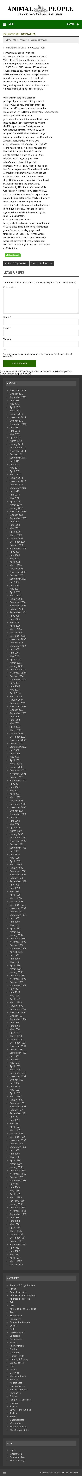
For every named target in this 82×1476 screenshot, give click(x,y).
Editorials (15, 1336)
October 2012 (16, 420)
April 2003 (15, 726)
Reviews (14, 1403)
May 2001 (15, 790)
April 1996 (15, 965)
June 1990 (15, 1153)
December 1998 (18, 871)
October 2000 (16, 810)
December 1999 (18, 837)
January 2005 (16, 666)
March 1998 (16, 898)
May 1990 (15, 1157)
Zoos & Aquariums (19, 1430)
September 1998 (18, 881)
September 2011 (18, 457)
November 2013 (18, 390)
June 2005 (15, 652)
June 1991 (15, 1120)
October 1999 (16, 844)
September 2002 (18, 747)
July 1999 (14, 851)
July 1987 (14, 1248)
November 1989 (18, 1174)
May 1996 (15, 962)
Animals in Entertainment (22, 1295)
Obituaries (15, 1393)
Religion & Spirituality (21, 1399)
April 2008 (15, 562)
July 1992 (14, 1083)
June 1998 (15, 888)
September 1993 (18, 1053)
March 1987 (16, 1261)
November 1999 (18, 841)
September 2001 (18, 780)
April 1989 (15, 1194)
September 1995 (18, 985)
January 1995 (16, 1005)
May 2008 (15, 558)
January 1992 (16, 1100)
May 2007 (15, 589)
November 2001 (18, 773)
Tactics (13, 1413)
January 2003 (16, 733)
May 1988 (15, 1224)
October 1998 (16, 878)
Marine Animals (18, 1376)
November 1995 (18, 979)
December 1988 (18, 1207)
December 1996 (18, 938)
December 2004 (18, 669)
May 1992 (15, 1090)
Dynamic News (71, 1473)
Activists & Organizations (16, 263)
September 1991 (18, 1113)
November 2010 (18, 481)
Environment (16, 1339)
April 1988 (15, 1227)
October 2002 (16, 743)
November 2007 (18, 572)
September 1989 (18, 1180)
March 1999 (16, 864)
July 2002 (14, 750)
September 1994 (18, 1019)
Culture (14, 1325)
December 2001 (18, 770)
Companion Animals (20, 1322)
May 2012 (15, 434)
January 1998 (16, 901)
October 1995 (16, 982)
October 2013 (16, 394)
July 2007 (14, 582)
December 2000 (18, 804)
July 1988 (14, 1217)
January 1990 (16, 1167)
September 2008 (18, 548)
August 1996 (16, 952)
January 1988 (16, 1234)
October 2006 (16, 609)
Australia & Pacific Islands (23, 1309)
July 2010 (14, 491)
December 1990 (18, 1137)
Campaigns (15, 1319)
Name (7, 317)
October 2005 (16, 642)
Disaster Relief (17, 1332)
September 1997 (18, 915)
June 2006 (15, 619)
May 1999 (15, 858)
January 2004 (16, 699)
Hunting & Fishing (19, 1359)
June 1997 (15, 921)
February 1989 (17, 1200)
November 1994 (18, 1012)
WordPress (55, 1473)
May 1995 (15, 995)
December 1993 (18, 1042)
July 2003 (14, 716)
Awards (13, 1312)
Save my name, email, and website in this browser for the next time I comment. (37, 355)
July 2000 (14, 817)
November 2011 (18, 451)
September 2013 (18, 397)
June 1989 (15, 1187)
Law (33, 263)
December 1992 (18, 1073)
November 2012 (18, 417)
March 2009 (16, 535)
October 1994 (16, 1016)
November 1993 (18, 1046)
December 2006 (18, 602)
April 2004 (15, 693)
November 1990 (18, 1140)
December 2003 (18, 703)
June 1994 (15, 1026)
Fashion (13, 1349)
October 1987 (16, 1241)
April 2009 (15, 531)
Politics (13, 1396)
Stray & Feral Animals (20, 1409)
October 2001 (16, 777)
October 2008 (16, 545)
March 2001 (16, 797)
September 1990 (18, 1147)
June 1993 (15, 1059)
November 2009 (18, 511)
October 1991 (16, 1110)
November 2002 (18, 740)
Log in (13, 1450)
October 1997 (16, 911)
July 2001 (14, 784)
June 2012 (15, 431)
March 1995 (16, 1002)
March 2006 (16, 629)
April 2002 (15, 760)
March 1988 (16, 1231)
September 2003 (18, 713)
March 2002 (16, 763)
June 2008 (15, 555)
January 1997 (16, 935)
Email (7, 328)
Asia (12, 1305)
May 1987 (15, 1254)
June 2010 (15, 494)
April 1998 (15, 895)
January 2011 (16, 478)
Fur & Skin (15, 1352)
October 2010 (16, 484)
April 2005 (15, 659)
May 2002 (15, 757)
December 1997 (18, 905)
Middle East (16, 1383)
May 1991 (15, 1123)
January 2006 (16, 632)
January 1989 (16, 1204)
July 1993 (14, 1056)
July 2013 (14, 400)
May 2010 (15, 498)
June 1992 (15, 1086)
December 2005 (18, 636)
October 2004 (16, 676)
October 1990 (16, 1143)
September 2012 (18, 424)
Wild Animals (16, 1423)
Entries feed (16, 1454)
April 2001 (15, 794)
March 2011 (16, 474)
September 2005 (18, 646)
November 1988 (18, 1211)
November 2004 (18, 673)
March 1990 (16, 1163)
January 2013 (16, 414)
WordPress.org (17, 1460)
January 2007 (16, 599)
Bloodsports (16, 1315)
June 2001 (15, 787)
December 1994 (18, 1009)
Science (13, 1406)
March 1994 (16, 1036)
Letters (13, 1369)
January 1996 (16, 972)
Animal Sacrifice (18, 1292)
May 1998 (15, 891)
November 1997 (18, 908)
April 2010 (15, 501)
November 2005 (18, 639)
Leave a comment (39, 40)
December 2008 (18, 541)
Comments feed (18, 1457)
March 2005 (16, 663)
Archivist (23, 40)
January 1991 (16, 1133)
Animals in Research (20, 1299)
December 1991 (18, 1103)
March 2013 (16, 410)
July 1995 (14, 989)
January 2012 (16, 444)
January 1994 (16, 1039)
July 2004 (14, 683)
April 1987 (15, 1258)
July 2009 (14, 521)
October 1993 (16, 1049)
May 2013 (15, 404)
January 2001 (16, 800)
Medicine (14, 1379)
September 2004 (18, 679)
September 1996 (18, 948)
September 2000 (18, 814)
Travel (13, 1416)
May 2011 (15, 468)
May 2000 (15, 824)
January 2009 (16, 538)
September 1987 (18, 1244)
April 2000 (15, 827)
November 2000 (18, 807)
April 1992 (15, 1093)
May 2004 (15, 689)
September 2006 (18, 612)
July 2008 (14, 552)
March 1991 (16, 1130)
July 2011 (14, 461)
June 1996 (15, 958)
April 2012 (15, 437)
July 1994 (14, 1022)
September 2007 (18, 578)
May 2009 (15, 528)
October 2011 (16, 454)
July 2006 (14, 615)
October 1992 (16, 1079)
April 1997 (15, 928)
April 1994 (15, 1032)
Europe (13, 1342)
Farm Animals (17, 1346)
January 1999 (16, 868)
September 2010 (18, 488)
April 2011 (15, 471)
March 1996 (16, 968)
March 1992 (16, 1096)
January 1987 (16, 1264)
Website (7, 339)
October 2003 (16, 710)
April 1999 (15, 861)
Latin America (17, 1362)
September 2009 (18, 518)
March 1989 (16, 1197)
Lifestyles (14, 1372)
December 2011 (18, 447)
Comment (9, 287)
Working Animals (18, 1426)
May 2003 (15, 723)
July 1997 (14, 918)
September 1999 (18, 847)
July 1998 (14, 884)
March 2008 (16, 565)
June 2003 (15, 720)
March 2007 (16, 595)
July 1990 (14, 1150)
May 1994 (15, 1029)
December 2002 (18, 736)
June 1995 (15, 992)
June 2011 (15, 464)
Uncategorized (17, 1420)
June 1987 (15, 1251)
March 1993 (16, 1069)
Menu (11, 24)
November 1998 (18, 874)
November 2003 (18, 706)
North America (45, 263)
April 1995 (15, 999)
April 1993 (15, 1066)
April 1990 (15, 1160)
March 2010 (16, 504)
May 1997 (15, 925)
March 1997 (16, 931)
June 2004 (15, 686)
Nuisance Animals (19, 1389)
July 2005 (14, 649)
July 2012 (14, 427)
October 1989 (16, 1177)
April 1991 (15, 1126)
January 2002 (16, 767)
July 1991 (14, 1116)
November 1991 (18, 1106)
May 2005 (15, 656)
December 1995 (18, 975)
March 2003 (16, 730)
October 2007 (16, 575)
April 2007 (15, 592)
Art (11, 1302)
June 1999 (15, 854)
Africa (13, 1288)
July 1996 (14, 955)
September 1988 (18, 1214)
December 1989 (18, 1170)
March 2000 (16, 831)
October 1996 (16, 945)
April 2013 (15, 407)
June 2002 (15, 753)
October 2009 (16, 515)
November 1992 (18, 1076)
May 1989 (15, 1190)
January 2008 (16, 568)
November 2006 (18, 605)
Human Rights (17, 1356)
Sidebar (71, 24)
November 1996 (18, 942)
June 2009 (15, 525)
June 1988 (15, 1221)
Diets (12, 1329)
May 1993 (15, 1063)
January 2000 (16, 834)
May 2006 (15, 622)
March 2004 (16, 696)
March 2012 (16, 441)
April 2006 (15, 626)
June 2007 (15, 585)
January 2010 (16, 508)
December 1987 (18, 1237)
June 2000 (15, 821)
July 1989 (14, 1184)
